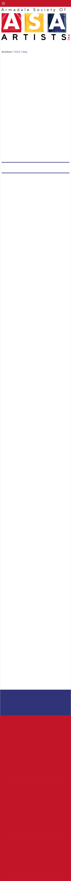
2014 (17, 51)
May (24, 51)
